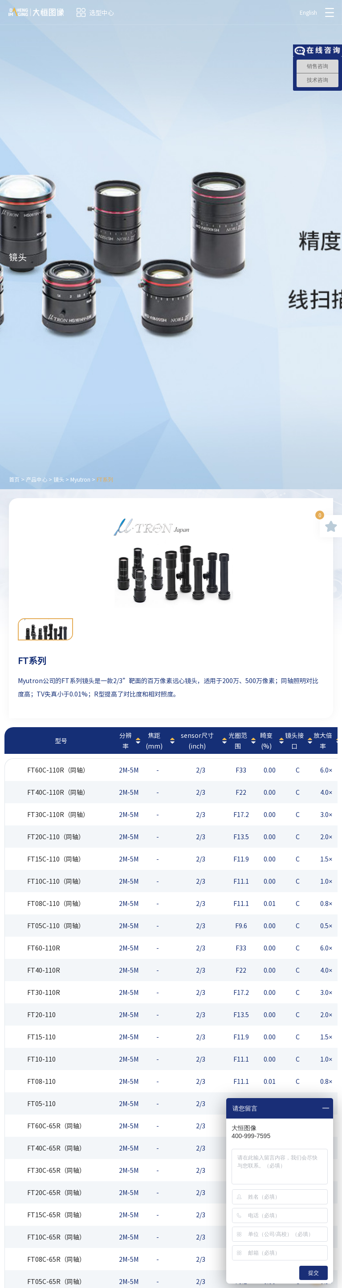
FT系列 (105, 479)
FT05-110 (41, 1103)
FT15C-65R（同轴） (56, 1214)
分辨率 (125, 740)
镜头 (58, 479)
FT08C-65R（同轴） (56, 1259)
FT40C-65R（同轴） (56, 1147)
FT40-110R (43, 970)
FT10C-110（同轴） (56, 881)
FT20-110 (41, 1014)
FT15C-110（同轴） (56, 858)
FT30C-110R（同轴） (58, 814)
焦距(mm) (154, 740)
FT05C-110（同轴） (56, 925)
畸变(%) (266, 740)
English (308, 12)
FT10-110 (41, 1059)
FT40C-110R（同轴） (58, 792)
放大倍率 (323, 740)
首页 (14, 479)
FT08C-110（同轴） (56, 903)
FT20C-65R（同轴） (56, 1192)
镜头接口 (294, 740)
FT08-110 (41, 1081)
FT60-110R (43, 947)
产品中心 (36, 479)
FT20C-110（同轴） (56, 836)
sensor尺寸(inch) (197, 740)
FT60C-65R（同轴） (56, 1125)
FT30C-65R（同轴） (56, 1170)
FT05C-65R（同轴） (56, 1281)
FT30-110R (43, 992)
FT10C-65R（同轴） (56, 1236)
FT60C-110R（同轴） (58, 769)
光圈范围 (237, 740)
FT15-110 (41, 1036)
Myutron (80, 479)
